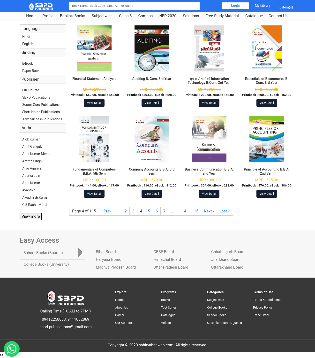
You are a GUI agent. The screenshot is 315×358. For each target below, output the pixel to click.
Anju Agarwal (32, 168)
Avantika (28, 190)
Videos (166, 323)
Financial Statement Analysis (94, 79)
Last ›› (225, 211)
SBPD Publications (36, 97)
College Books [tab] (46, 264)
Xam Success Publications (42, 119)
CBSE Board (164, 251)
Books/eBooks (72, 16)
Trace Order (261, 315)
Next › (209, 211)
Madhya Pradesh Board (116, 267)
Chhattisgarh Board (227, 251)
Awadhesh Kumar (35, 197)
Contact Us (278, 16)
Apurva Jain (31, 176)
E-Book (27, 63)
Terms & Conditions (266, 300)
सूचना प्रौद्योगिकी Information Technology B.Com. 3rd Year (209, 81)
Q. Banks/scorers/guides (224, 323)
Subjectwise (102, 16)
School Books (216, 315)
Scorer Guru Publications (41, 105)
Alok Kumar (31, 139)
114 (183, 211)
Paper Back (30, 71)
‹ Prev (106, 211)
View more (31, 216)
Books (165, 300)
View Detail (94, 103)
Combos (145, 16)
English (27, 44)
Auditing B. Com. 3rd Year (151, 79)
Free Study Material (222, 16)
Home (31, 16)
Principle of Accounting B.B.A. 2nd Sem (266, 171)
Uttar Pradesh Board (171, 267)
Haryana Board (108, 259)
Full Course (30, 90)
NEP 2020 (167, 16)
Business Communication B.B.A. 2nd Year (209, 171)
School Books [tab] (43, 252)
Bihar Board (106, 251)
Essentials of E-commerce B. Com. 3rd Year (266, 81)
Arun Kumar (31, 183)
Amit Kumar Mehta (36, 154)
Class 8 (125, 16)
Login (235, 6)
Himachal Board (167, 259)
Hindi (26, 37)
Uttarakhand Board (227, 267)
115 (195, 211)
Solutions (191, 16)
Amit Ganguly (32, 146)
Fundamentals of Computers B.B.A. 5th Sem (94, 171)
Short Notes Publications (41, 112)
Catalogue (254, 16)
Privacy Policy (262, 307)
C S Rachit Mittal (34, 205)
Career (119, 315)
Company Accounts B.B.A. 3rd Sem (151, 171)
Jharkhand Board (225, 259)
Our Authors (123, 323)
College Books (217, 307)
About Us (121, 307)
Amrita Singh (32, 161)
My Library (262, 6)
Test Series (169, 307)
